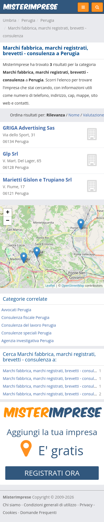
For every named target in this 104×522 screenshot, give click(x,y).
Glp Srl (10, 154)
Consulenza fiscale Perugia (25, 317)
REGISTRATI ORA (52, 473)
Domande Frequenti (38, 512)
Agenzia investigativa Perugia (27, 340)
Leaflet (50, 285)
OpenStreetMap (73, 285)
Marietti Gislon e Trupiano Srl (37, 180)
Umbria (9, 20)
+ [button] (7, 213)
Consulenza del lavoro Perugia (28, 325)
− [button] (7, 221)
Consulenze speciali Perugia (26, 332)
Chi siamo (12, 504)
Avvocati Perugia (16, 309)
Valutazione (93, 115)
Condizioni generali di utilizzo (50, 504)
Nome (74, 115)
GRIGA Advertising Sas (29, 128)
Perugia (28, 20)
